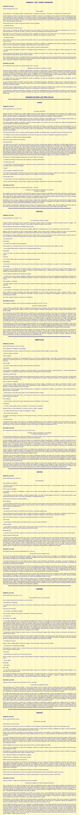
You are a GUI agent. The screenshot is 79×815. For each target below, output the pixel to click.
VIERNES (39, 589)
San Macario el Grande (8, 551)
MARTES (39, 211)
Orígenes (5, 682)
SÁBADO (39, 713)
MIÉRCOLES (39, 340)
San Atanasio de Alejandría (9, 303)
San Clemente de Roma (9, 65)
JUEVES (39, 472)
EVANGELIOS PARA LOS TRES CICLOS (39, 97)
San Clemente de (7, 187)
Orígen (4, 780)
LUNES (39, 102)
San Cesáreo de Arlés (8, 430)
